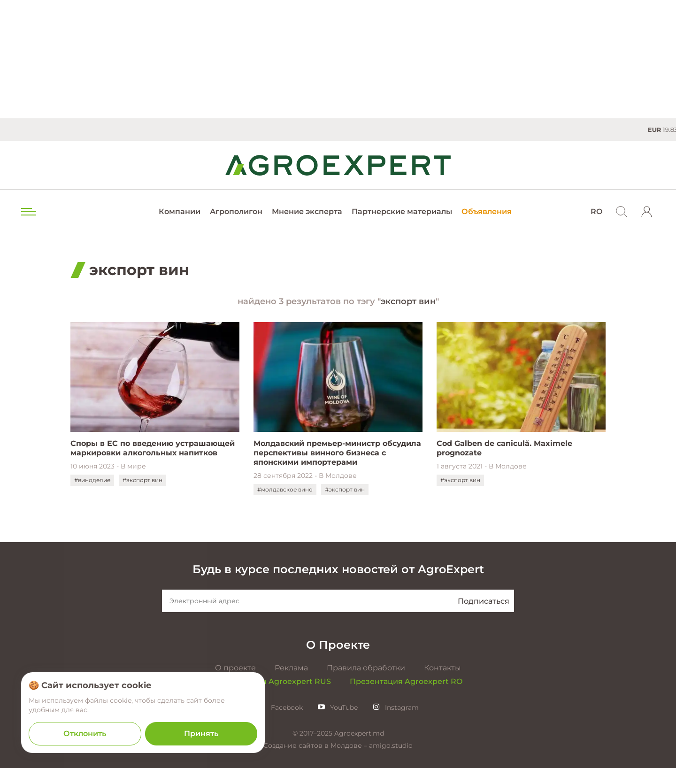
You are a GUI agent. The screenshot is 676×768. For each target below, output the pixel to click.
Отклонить (84, 733)
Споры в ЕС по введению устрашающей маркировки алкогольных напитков (152, 448)
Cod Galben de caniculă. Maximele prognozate (504, 448)
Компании (179, 211)
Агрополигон (236, 211)
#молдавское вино (285, 489)
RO (596, 211)
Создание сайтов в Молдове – (316, 745)
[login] (647, 212)
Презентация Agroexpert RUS (272, 681)
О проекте (235, 667)
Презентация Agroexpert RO (406, 681)
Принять (201, 733)
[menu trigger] (27, 212)
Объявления (486, 211)
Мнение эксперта (307, 211)
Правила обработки (366, 667)
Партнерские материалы (402, 211)
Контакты (442, 667)
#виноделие (92, 480)
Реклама (291, 667)
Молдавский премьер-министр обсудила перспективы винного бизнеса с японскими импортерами (337, 453)
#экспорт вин (142, 480)
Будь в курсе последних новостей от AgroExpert (338, 569)
